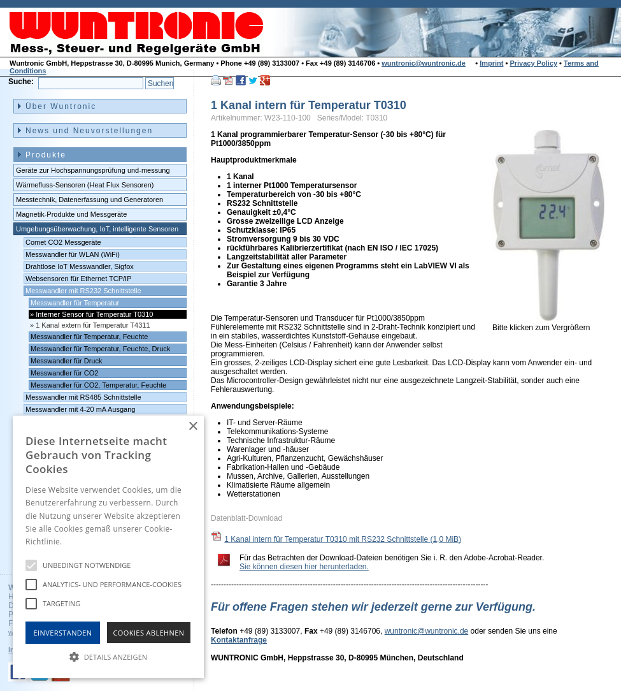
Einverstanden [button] (63, 632)
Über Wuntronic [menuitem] (60, 106)
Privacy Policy (533, 63)
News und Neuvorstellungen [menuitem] (89, 130)
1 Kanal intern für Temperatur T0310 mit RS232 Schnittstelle (342, 539)
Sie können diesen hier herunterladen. (304, 566)
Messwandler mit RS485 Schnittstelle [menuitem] (83, 397)
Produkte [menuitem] (45, 154)
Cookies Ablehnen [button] (149, 632)
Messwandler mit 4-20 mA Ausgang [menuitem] (80, 409)
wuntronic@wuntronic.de (424, 63)
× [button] (192, 427)
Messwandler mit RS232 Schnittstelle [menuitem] (83, 291)
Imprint (491, 63)
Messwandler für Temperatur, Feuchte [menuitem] (89, 336)
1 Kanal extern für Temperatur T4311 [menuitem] (93, 325)
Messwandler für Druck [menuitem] (66, 361)
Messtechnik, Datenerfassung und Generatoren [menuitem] (89, 199)
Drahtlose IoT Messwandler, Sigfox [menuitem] (79, 266)
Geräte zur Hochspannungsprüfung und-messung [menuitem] (93, 170)
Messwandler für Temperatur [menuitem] (75, 303)
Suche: (21, 81)
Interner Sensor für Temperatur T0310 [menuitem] (94, 314)
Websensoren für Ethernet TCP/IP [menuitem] (78, 278)
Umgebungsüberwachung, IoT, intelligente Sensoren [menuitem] (97, 229)
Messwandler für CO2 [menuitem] (64, 373)
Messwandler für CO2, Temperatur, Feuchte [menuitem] (98, 385)
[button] (108, 656)
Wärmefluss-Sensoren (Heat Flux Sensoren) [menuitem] (84, 185)
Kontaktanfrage (239, 640)
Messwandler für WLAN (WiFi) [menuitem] (72, 254)
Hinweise (80, 541)
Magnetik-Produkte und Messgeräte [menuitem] (71, 214)
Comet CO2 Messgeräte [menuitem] (63, 242)
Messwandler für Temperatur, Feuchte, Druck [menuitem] (100, 349)
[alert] (108, 547)
